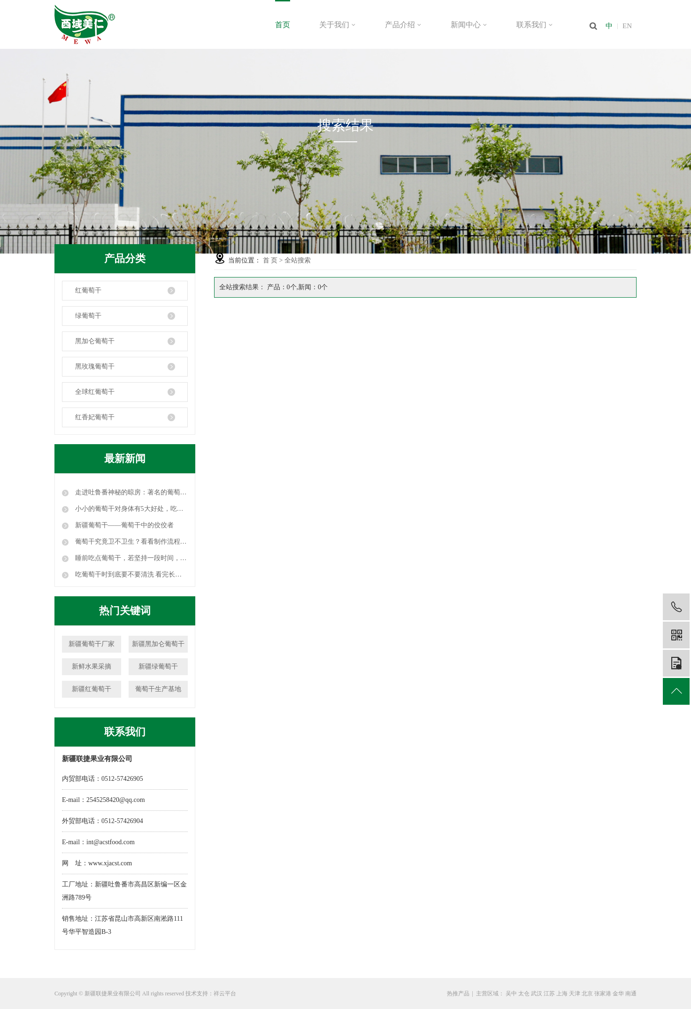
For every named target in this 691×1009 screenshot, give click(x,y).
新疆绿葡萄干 (158, 666)
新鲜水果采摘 (91, 666)
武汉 (536, 993)
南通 (631, 993)
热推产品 (458, 993)
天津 (574, 993)
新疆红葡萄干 (91, 689)
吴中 (511, 993)
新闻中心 (469, 25)
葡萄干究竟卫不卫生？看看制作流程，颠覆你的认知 (130, 541)
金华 (618, 993)
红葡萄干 (88, 290)
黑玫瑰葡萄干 (95, 366)
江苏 (549, 993)
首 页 (270, 260)
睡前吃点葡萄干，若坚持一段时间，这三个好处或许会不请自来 (130, 558)
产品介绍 (403, 25)
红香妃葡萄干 (95, 417)
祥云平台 (225, 993)
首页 (282, 25)
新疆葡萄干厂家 (92, 643)
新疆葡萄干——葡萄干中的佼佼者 (123, 525)
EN (627, 26)
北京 (587, 993)
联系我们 (534, 25)
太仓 (524, 993)
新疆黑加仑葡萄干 (158, 643)
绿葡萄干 (88, 315)
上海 (562, 993)
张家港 (602, 993)
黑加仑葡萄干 (95, 341)
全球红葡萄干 (95, 391)
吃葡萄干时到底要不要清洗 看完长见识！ (130, 574)
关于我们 (337, 25)
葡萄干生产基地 (158, 689)
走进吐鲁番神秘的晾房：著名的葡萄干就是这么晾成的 (130, 492)
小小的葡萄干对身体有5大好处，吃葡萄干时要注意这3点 (130, 508)
